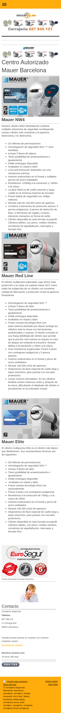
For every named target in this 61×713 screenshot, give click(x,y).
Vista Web (53, 684)
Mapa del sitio (9, 684)
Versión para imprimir (15, 681)
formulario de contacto (12, 645)
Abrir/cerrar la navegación (30, 4)
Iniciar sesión (51, 681)
